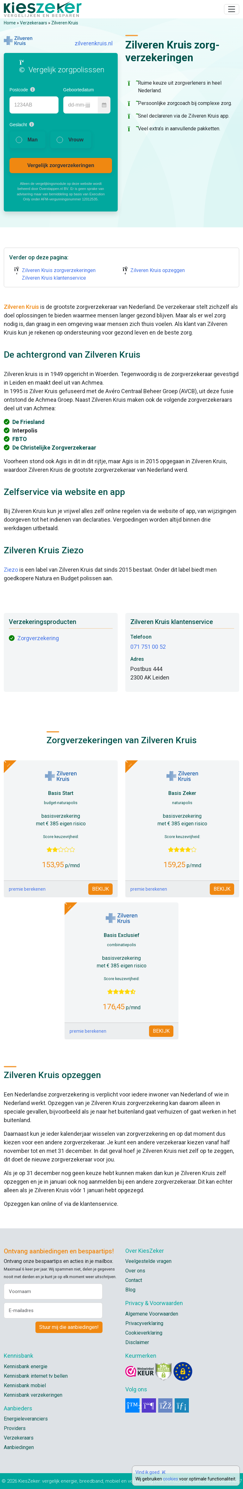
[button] (32, 89)
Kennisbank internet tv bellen (36, 1376)
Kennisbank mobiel (25, 1385)
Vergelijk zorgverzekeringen (60, 165)
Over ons (135, 1271)
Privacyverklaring (144, 1323)
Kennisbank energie (25, 1366)
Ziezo (11, 569)
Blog (130, 1290)
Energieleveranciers (26, 1419)
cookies (170, 1478)
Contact (133, 1280)
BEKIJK (100, 889)
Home (10, 22)
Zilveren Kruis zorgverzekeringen (59, 270)
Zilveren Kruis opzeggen (157, 270)
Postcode (18, 89)
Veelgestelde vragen (148, 1261)
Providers (15, 1428)
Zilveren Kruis (64, 22)
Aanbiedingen (19, 1447)
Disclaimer (137, 1342)
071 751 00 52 (148, 646)
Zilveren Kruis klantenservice (54, 278)
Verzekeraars (33, 22)
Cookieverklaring (143, 1333)
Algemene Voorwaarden (151, 1314)
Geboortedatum (78, 89)
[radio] (27, 139)
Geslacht (18, 124)
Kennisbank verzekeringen (33, 1395)
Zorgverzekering (38, 638)
